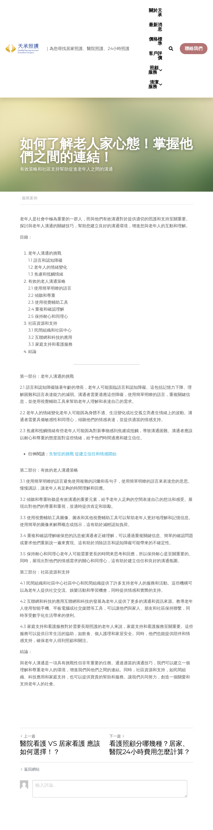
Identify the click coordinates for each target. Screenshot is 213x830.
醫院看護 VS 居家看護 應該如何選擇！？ (60, 747)
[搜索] (171, 48)
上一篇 (27, 736)
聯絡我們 (193, 48)
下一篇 (117, 736)
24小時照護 (118, 48)
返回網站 (30, 769)
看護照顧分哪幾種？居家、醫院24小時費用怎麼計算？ (149, 747)
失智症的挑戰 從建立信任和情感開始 (82, 453)
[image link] (22, 48)
